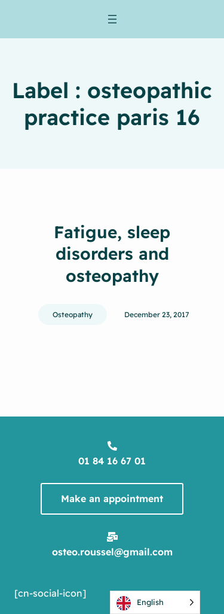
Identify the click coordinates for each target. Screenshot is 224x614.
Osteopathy (73, 314)
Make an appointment (112, 498)
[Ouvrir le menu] (112, 19)
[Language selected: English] (155, 602)
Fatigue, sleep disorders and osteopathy (112, 253)
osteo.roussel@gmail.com (112, 552)
